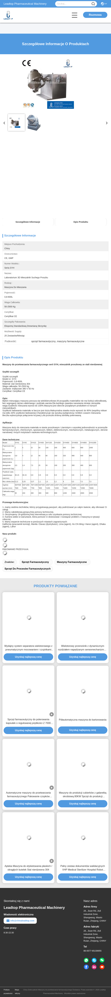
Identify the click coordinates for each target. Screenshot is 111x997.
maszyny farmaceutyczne (72, 562)
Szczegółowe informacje (27, 222)
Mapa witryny (17, 991)
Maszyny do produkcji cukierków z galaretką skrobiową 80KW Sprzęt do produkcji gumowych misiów (82, 794)
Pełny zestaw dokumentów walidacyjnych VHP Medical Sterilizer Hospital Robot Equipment (82, 868)
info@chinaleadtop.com (20, 920)
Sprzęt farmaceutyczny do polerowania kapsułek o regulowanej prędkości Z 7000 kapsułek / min (28, 721)
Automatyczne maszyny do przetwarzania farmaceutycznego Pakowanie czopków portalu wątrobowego (28, 794)
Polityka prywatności (8, 991)
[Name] (93, 4)
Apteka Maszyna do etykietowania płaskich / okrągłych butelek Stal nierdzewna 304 (28, 868)
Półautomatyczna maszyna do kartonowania (82, 719)
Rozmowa (95, 14)
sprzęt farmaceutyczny (35, 562)
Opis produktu (80, 222)
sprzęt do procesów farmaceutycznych (28, 568)
